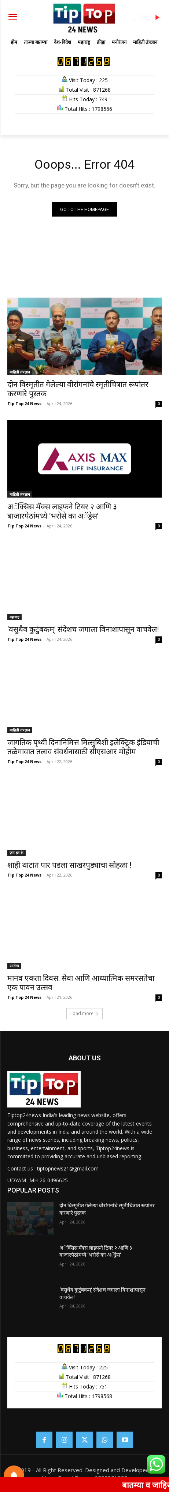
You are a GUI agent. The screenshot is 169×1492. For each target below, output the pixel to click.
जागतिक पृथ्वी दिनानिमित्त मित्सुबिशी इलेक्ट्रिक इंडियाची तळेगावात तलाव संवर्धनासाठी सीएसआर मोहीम (83, 747)
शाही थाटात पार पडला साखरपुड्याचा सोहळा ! (69, 865)
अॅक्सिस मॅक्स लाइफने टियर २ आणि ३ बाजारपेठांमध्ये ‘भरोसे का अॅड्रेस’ (62, 511)
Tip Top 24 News (24, 403)
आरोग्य (14, 965)
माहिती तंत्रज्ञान (20, 372)
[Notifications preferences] (14, 1475)
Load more (84, 1013)
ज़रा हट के (16, 852)
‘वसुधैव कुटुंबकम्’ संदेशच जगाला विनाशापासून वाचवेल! (83, 629)
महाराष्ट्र (14, 616)
